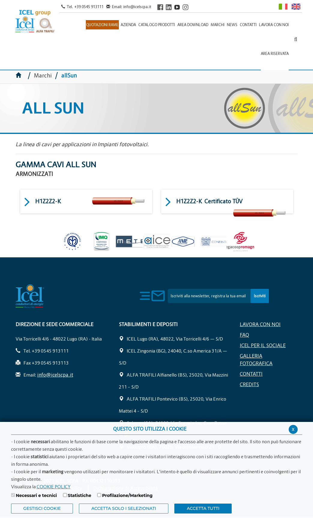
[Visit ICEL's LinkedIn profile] (168, 7)
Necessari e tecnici (36, 495)
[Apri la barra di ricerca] (295, 39)
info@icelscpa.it (137, 6)
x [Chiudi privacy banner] (293, 429)
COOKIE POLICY (54, 486)
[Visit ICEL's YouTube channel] (177, 7)
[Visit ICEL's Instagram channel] (185, 7)
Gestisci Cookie (42, 508)
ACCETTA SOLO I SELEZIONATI (123, 508)
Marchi (43, 75)
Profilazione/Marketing (127, 495)
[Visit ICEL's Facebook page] (160, 7)
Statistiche (79, 495)
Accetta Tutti (203, 508)
